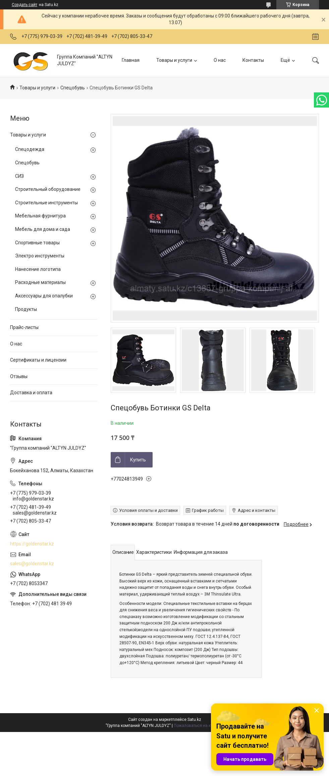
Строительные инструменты (46, 202)
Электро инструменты (39, 255)
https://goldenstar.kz (32, 543)
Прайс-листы (24, 327)
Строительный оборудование (47, 189)
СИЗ (19, 176)
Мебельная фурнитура (40, 215)
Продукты (26, 309)
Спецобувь (72, 87)
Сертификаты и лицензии (38, 360)
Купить (138, 459)
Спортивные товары (37, 242)
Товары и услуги (174, 60)
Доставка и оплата (31, 392)
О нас (220, 60)
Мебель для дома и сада (42, 229)
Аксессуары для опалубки (44, 295)
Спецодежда (29, 149)
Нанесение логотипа (38, 269)
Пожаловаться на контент (198, 725)
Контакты (253, 60)
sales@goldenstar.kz (32, 563)
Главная (131, 60)
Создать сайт (24, 4)
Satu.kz (194, 719)
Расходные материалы (40, 282)
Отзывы (19, 376)
